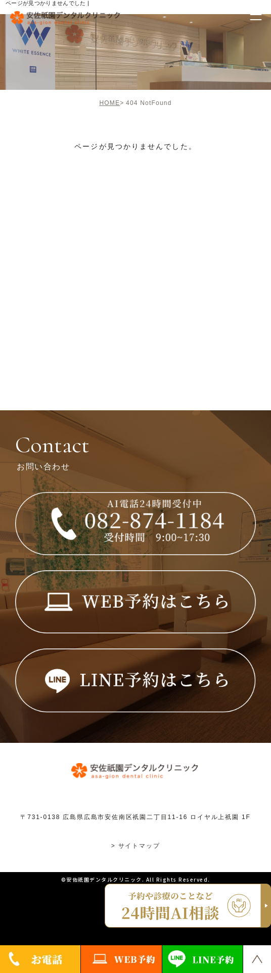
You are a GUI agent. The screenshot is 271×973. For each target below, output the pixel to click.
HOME (109, 102)
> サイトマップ (135, 845)
